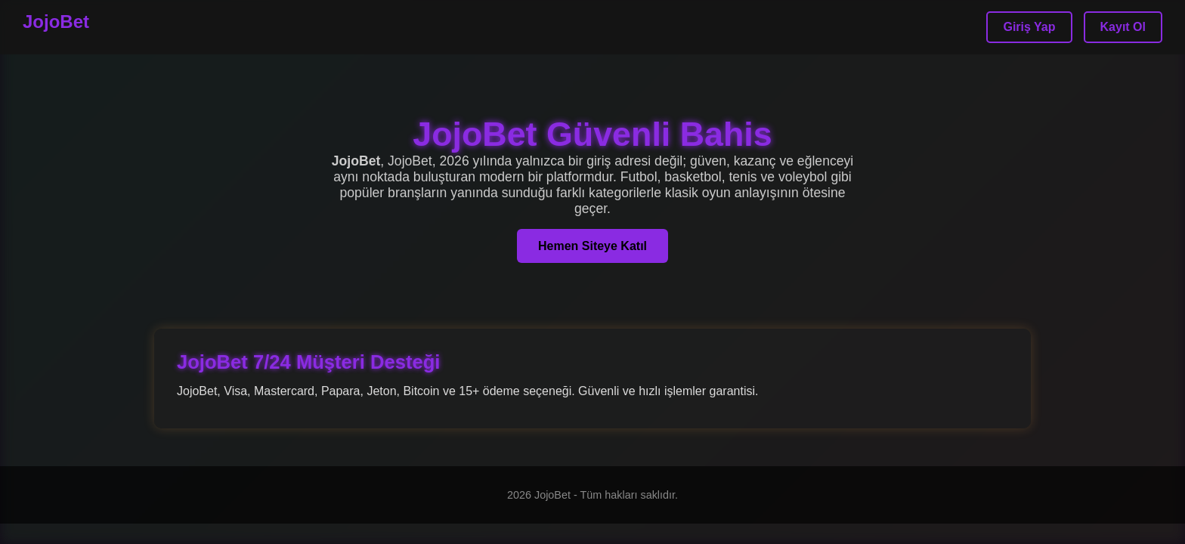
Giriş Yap (1029, 26)
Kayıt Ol (1123, 26)
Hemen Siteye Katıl (592, 246)
